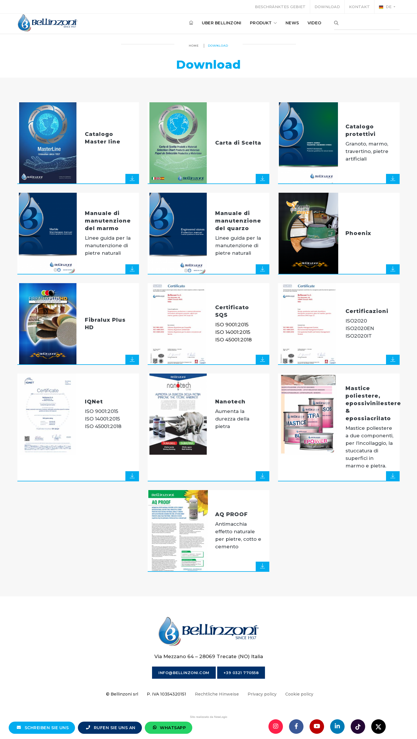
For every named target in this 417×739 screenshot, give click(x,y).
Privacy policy (262, 694)
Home (194, 46)
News (292, 23)
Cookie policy (299, 694)
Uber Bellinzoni (221, 23)
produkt (263, 23)
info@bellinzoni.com (183, 672)
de (386, 7)
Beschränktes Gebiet (280, 6)
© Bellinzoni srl (122, 694)
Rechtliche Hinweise (217, 694)
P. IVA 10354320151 (166, 694)
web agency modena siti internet (208, 717)
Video (314, 23)
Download (327, 6)
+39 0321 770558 (241, 672)
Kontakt (359, 6)
